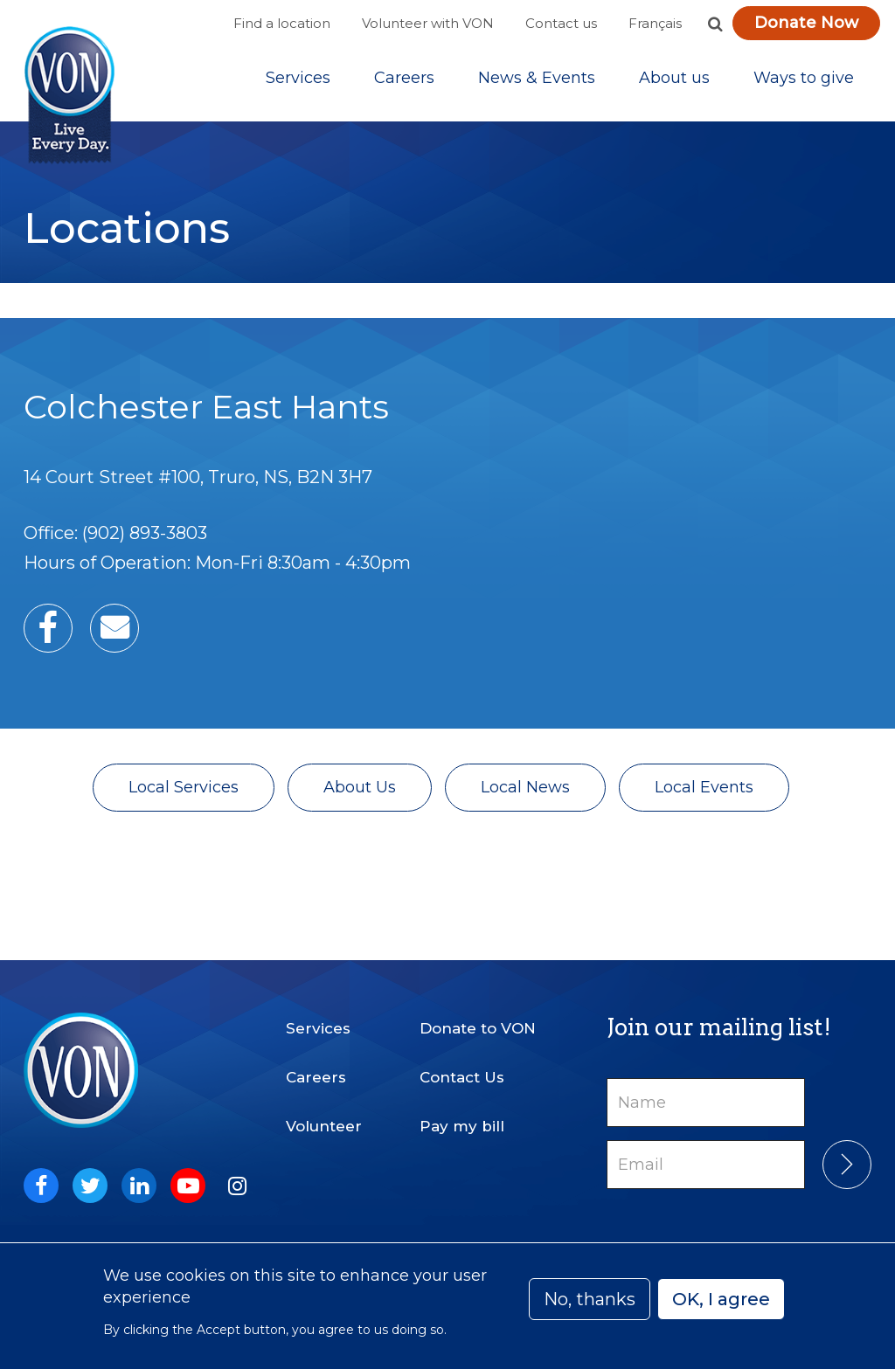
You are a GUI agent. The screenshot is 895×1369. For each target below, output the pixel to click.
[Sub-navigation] (298, 77)
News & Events (536, 77)
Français (655, 23)
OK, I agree (721, 1299)
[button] (714, 23)
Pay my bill (462, 1126)
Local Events (704, 787)
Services (298, 77)
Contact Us (462, 1077)
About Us (359, 787)
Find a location (281, 23)
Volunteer (324, 1126)
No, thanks (589, 1299)
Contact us (561, 23)
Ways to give (803, 77)
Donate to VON (478, 1028)
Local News (525, 787)
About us (674, 77)
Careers (404, 77)
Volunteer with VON (428, 23)
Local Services (183, 787)
